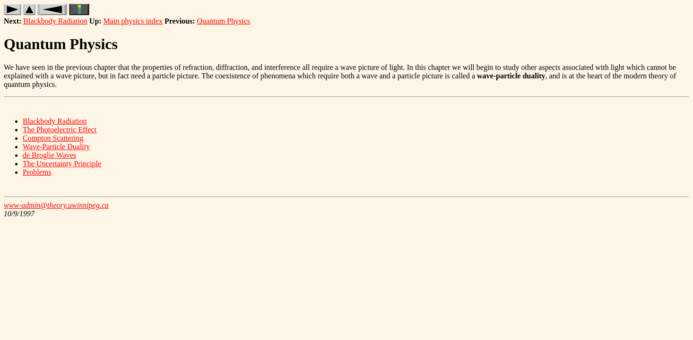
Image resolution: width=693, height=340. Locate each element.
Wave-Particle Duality (56, 147)
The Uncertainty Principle (62, 164)
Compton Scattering (53, 138)
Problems (37, 172)
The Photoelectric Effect (59, 130)
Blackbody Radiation (55, 21)
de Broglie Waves (49, 155)
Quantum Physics (223, 21)
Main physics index (133, 21)
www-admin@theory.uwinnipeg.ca (56, 205)
